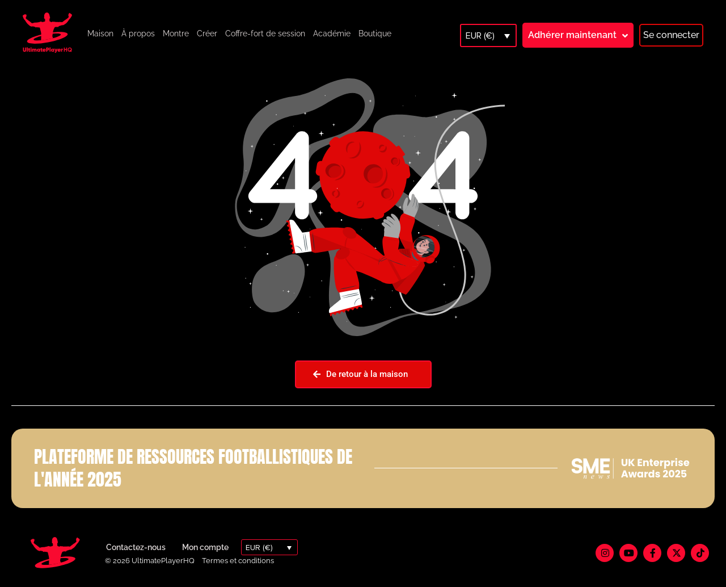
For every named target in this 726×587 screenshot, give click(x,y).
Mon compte (205, 547)
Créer (207, 33)
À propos (138, 33)
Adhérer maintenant (572, 35)
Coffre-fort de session (265, 33)
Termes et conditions (238, 560)
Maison (100, 33)
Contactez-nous (136, 547)
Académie (332, 33)
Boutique (374, 33)
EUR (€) (480, 35)
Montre (176, 33)
